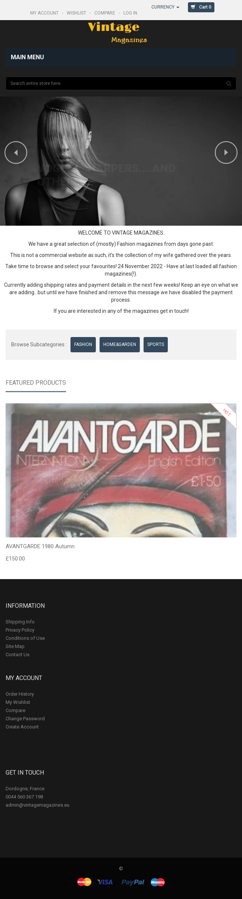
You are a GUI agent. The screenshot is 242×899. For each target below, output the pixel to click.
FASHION (83, 344)
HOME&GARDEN (119, 344)
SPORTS (155, 344)
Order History (20, 694)
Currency (165, 7)
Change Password (25, 718)
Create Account (22, 727)
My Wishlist (18, 702)
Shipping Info (20, 622)
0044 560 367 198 (24, 797)
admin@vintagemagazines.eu (37, 805)
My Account (45, 13)
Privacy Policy (20, 630)
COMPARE (105, 13)
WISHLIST (77, 13)
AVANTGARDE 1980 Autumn (40, 547)
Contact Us (17, 654)
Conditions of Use (25, 638)
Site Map (15, 646)
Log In (130, 13)
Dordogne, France (25, 788)
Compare (15, 710)
